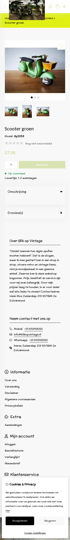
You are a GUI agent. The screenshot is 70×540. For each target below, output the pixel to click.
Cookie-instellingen (35, 533)
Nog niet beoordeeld (38, 143)
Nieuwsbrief (12, 456)
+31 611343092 (33, 321)
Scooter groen (14, 23)
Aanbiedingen (13, 417)
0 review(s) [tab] (35, 205)
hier (8, 510)
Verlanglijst (12, 449)
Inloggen (10, 436)
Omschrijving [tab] (35, 192)
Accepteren (19, 521)
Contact (10, 475)
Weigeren (50, 521)
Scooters (47, 18)
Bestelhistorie (14, 443)
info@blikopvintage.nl (27, 327)
